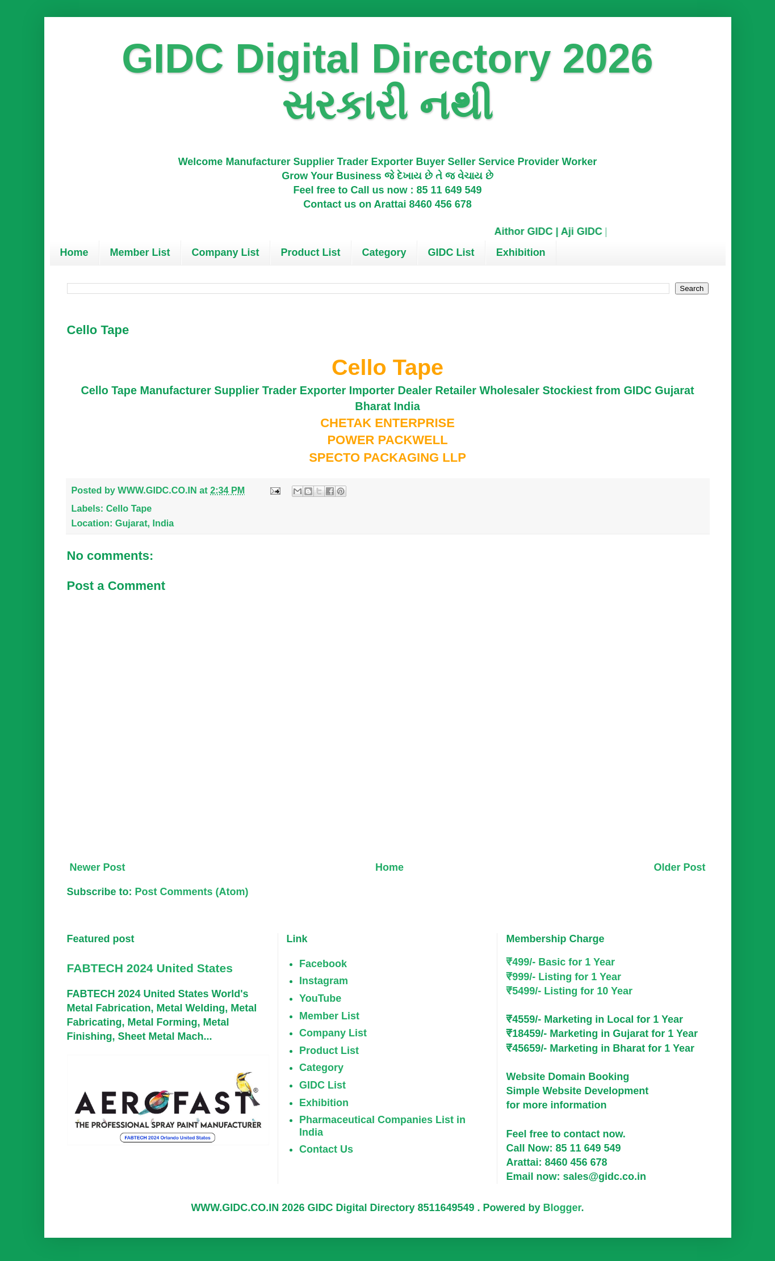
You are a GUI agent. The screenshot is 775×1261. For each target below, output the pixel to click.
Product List (311, 252)
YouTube (320, 998)
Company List (225, 252)
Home (74, 252)
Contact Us (326, 1149)
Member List (140, 252)
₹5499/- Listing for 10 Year (569, 991)
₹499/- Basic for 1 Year (560, 962)
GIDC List (451, 252)
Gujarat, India (144, 523)
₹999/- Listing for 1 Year (563, 976)
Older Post (679, 867)
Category (384, 252)
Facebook (323, 963)
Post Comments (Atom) (192, 891)
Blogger (562, 1207)
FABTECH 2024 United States (150, 968)
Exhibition (521, 252)
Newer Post (97, 867)
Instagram (323, 980)
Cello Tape (129, 508)
